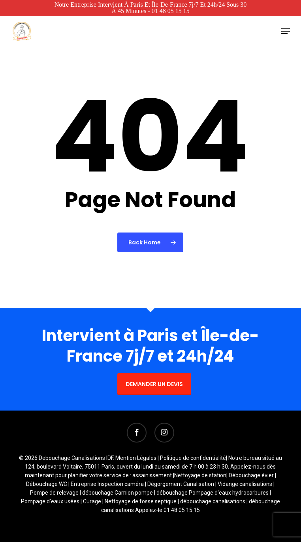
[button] (285, 31)
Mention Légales (135, 458)
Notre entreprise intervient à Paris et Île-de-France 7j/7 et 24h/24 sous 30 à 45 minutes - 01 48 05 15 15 (151, 7)
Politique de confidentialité (193, 458)
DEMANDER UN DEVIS (154, 384)
